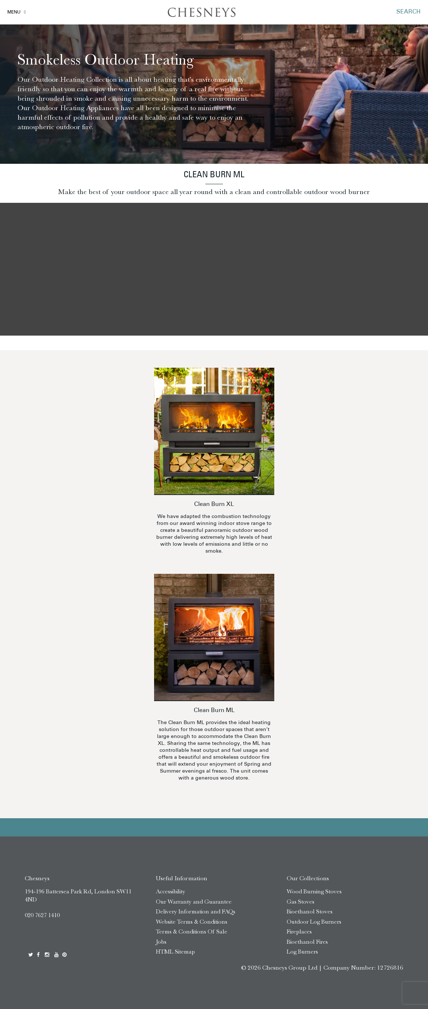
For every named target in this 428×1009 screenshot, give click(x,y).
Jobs (161, 941)
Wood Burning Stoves (314, 891)
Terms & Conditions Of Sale (191, 931)
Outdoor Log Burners (314, 921)
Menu (13, 12)
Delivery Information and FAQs (195, 911)
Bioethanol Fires (307, 941)
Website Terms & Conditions (191, 921)
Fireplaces (299, 931)
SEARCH (408, 12)
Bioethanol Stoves (310, 911)
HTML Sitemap (175, 951)
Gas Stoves (300, 901)
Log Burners (302, 951)
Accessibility (170, 891)
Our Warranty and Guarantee (194, 901)
